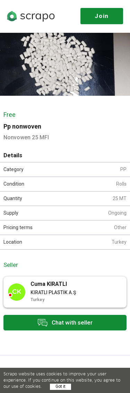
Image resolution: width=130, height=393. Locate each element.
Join (102, 15)
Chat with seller (65, 323)
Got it (60, 386)
